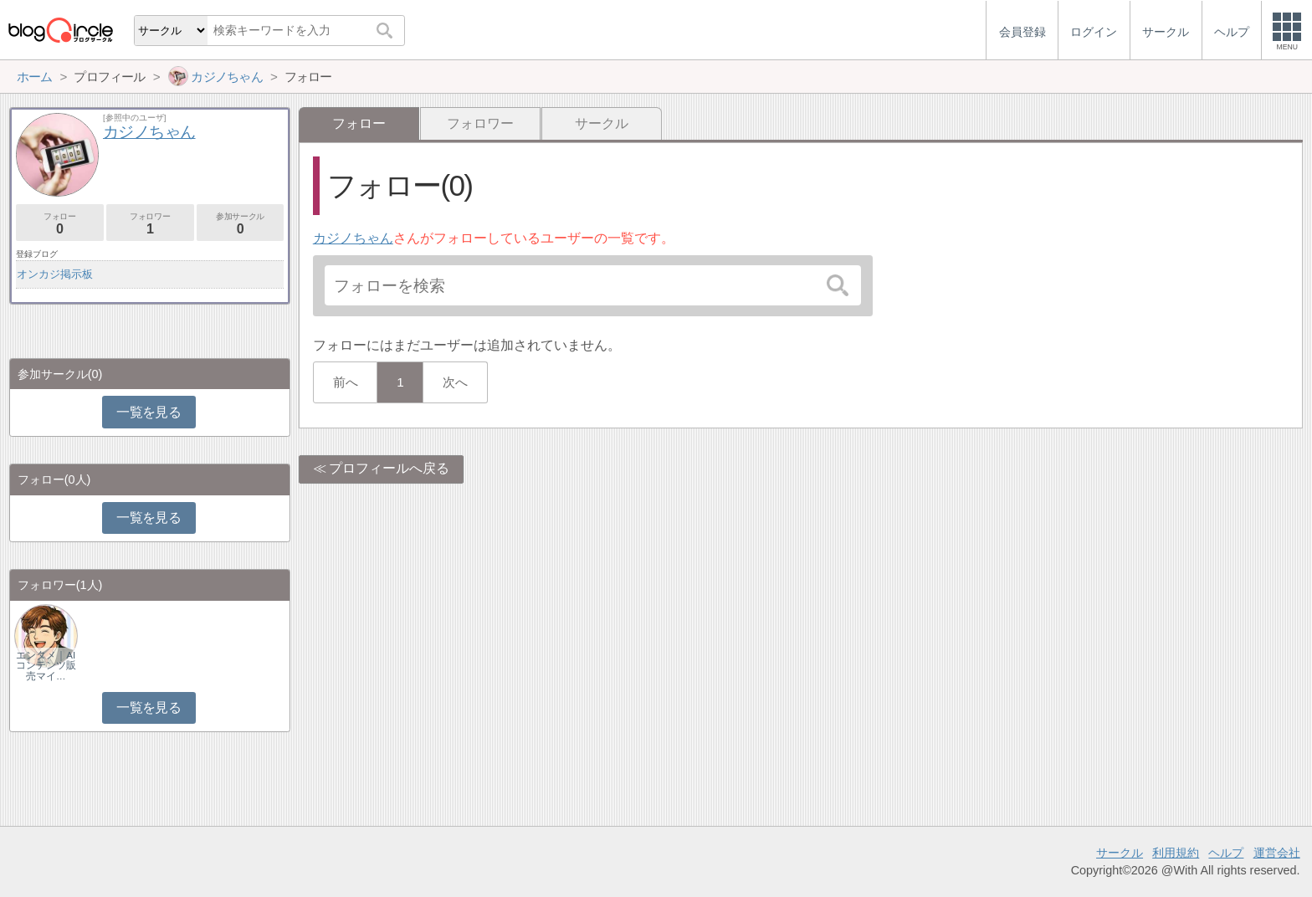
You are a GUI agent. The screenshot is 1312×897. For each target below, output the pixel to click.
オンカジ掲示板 (55, 274)
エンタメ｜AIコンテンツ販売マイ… (46, 665)
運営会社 (1276, 852)
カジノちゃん (353, 238)
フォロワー (480, 123)
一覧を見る (148, 412)
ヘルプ (1225, 852)
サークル (601, 123)
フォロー (60, 224)
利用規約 (1175, 852)
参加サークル (240, 224)
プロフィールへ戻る (389, 468)
